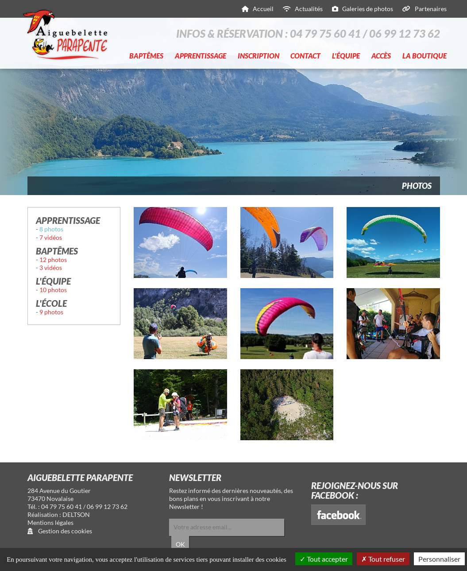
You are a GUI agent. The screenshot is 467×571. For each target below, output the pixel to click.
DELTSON (76, 514)
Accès (381, 55)
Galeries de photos (367, 8)
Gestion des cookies (59, 531)
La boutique (424, 55)
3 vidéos (50, 267)
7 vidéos (50, 237)
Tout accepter (324, 559)
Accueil (263, 8)
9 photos (51, 312)
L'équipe (346, 55)
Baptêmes (146, 55)
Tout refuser (383, 559)
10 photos (53, 289)
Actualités (309, 8)
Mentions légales (50, 522)
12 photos (53, 259)
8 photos (51, 229)
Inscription (258, 55)
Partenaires (431, 8)
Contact (305, 55)
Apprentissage (200, 55)
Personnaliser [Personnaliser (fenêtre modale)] (439, 559)
